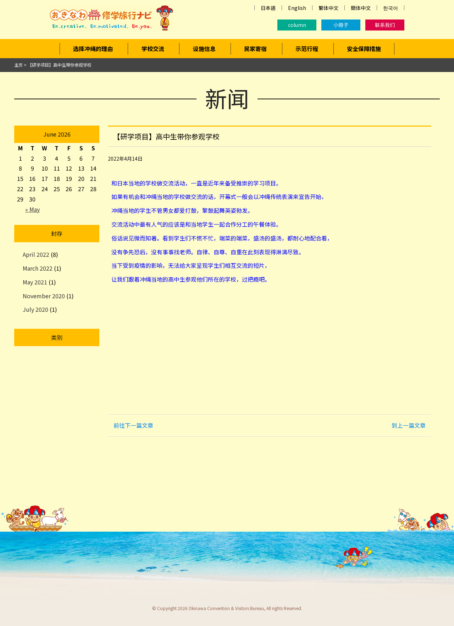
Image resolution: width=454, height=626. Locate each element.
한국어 (390, 7)
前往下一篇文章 (133, 425)
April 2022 (36, 254)
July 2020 (35, 309)
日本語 (268, 7)
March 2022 (37, 268)
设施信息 (204, 48)
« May (32, 209)
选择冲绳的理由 (93, 48)
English (297, 7)
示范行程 (306, 48)
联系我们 (385, 24)
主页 (18, 65)
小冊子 (340, 24)
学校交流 (153, 48)
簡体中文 (361, 7)
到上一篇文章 (409, 425)
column (297, 24)
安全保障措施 (364, 48)
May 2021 (35, 282)
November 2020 (44, 296)
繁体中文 (328, 7)
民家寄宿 (255, 48)
